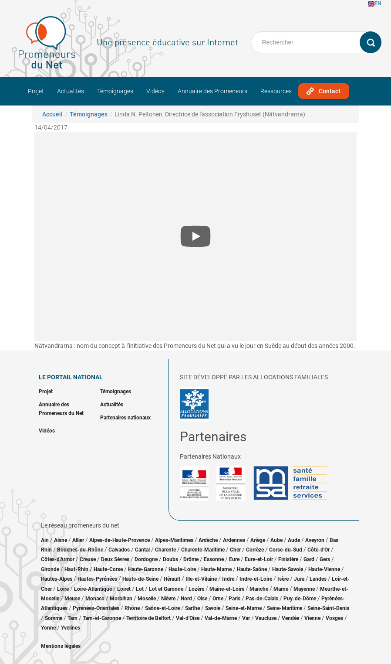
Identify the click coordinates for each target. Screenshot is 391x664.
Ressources (276, 91)
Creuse (88, 559)
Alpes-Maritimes (174, 540)
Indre (228, 579)
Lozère (196, 589)
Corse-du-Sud (285, 550)
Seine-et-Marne (244, 608)
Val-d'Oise (187, 618)
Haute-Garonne (145, 569)
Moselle (147, 599)
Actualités (70, 91)
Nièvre (168, 599)
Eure (234, 559)
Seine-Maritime (284, 608)
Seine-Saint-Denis (328, 608)
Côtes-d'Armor (57, 559)
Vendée (290, 618)
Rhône (132, 608)
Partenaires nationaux (125, 418)
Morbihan (121, 599)
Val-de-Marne (221, 618)
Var (246, 618)
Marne (280, 589)
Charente (165, 550)
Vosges (334, 618)
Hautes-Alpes (56, 579)
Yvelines (70, 628)
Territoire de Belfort (148, 618)
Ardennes (234, 540)
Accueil (52, 114)
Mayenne (304, 589)
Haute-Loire (182, 569)
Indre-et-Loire (255, 579)
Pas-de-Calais (262, 599)
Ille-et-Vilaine (201, 579)
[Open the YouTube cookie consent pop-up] (195, 236)
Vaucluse (265, 618)
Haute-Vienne (324, 569)
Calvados (119, 550)
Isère (283, 579)
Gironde (50, 569)
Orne (217, 599)
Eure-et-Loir (259, 559)
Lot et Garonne (166, 589)
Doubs (170, 559)
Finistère (288, 559)
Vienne (312, 618)
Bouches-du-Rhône (80, 550)
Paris (234, 599)
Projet (36, 91)
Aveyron (314, 540)
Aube (276, 540)
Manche (258, 589)
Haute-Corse (108, 569)
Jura (299, 579)
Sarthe (192, 608)
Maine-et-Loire (226, 589)
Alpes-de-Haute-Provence (119, 540)
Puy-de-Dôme (299, 599)
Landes (318, 579)
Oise (202, 599)
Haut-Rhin (76, 569)
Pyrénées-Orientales (96, 608)
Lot (140, 589)
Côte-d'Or (318, 550)
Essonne (214, 559)
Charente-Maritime (203, 550)
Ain (45, 540)
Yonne (48, 628)
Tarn (72, 618)
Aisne (60, 540)
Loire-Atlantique (93, 589)
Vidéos (155, 91)
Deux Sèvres (115, 559)
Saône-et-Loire (162, 608)
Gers (325, 559)
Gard (308, 559)
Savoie (212, 608)
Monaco (94, 599)
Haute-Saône (252, 569)
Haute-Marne (216, 569)
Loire (63, 589)
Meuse (72, 599)
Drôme (191, 559)
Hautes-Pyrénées (97, 579)
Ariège (257, 540)
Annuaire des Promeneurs (212, 91)
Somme (53, 618)
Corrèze (255, 550)
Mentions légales (61, 646)
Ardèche (208, 540)
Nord (186, 599)
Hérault (172, 579)
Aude (294, 540)
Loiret (124, 589)
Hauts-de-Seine (140, 579)
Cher (235, 550)
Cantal (142, 550)
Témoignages (115, 91)
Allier (78, 540)
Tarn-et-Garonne (102, 618)
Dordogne (146, 559)
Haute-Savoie (287, 569)
